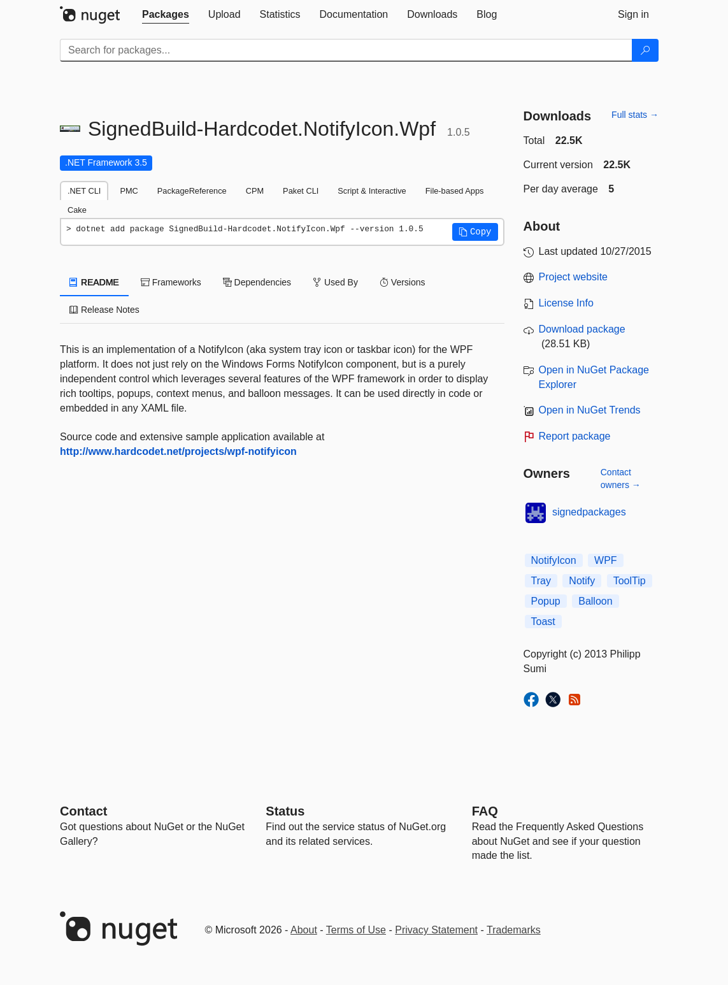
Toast (543, 621)
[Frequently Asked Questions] (485, 811)
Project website (573, 276)
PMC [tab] (129, 191)
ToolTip (629, 580)
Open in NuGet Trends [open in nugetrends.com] (590, 410)
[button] (475, 232)
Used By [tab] (335, 282)
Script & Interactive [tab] (372, 191)
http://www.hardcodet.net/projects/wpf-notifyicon (178, 451)
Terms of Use (356, 929)
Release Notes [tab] (104, 309)
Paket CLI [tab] (300, 191)
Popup (545, 601)
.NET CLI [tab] (84, 191)
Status (285, 811)
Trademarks (514, 929)
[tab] (165, 15)
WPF (605, 560)
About (303, 929)
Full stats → (635, 115)
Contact (83, 811)
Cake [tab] (77, 210)
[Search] (645, 50)
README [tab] (94, 282)
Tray (541, 580)
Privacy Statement (436, 929)
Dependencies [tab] (257, 282)
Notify (582, 580)
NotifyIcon (553, 560)
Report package (575, 436)
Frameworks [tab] (171, 282)
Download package (582, 329)
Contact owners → (621, 478)
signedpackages (589, 512)
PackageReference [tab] (192, 191)
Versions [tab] (402, 282)
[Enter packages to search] (346, 50)
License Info (566, 303)
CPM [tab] (255, 191)
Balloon (595, 601)
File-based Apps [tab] (454, 191)
